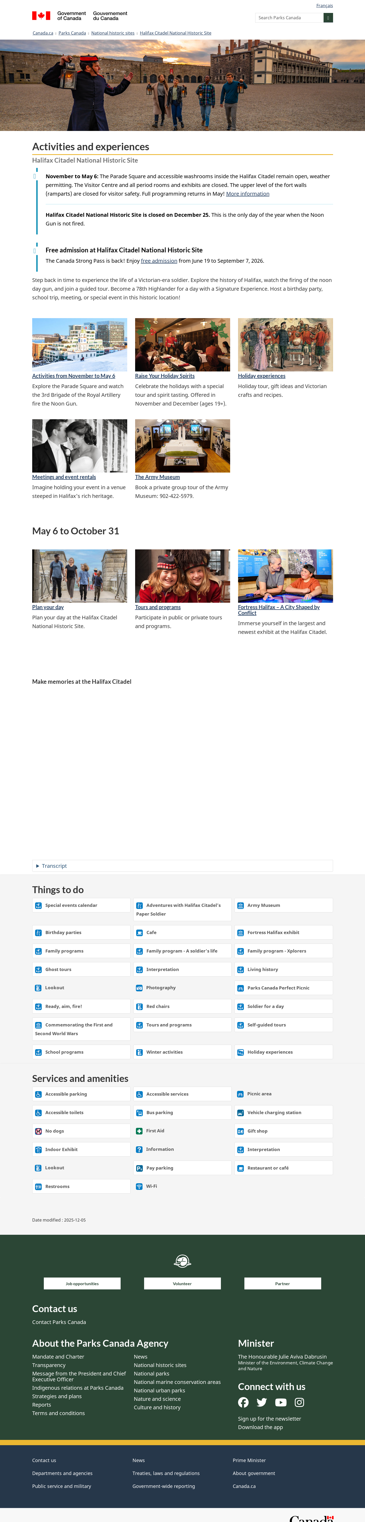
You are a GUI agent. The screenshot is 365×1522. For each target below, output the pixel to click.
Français (324, 5)
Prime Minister (249, 1460)
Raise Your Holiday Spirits (165, 376)
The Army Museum (157, 477)
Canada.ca (43, 33)
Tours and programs (158, 607)
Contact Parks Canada (59, 1322)
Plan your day (48, 607)
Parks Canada (72, 33)
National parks (151, 1373)
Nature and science (157, 1398)
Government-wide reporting (163, 1486)
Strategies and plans (57, 1396)
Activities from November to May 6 (73, 376)
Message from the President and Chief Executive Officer (79, 1376)
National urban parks (159, 1390)
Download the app (260, 1427)
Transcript (54, 865)
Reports (41, 1404)
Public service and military (61, 1486)
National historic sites (113, 33)
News (141, 1356)
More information (247, 193)
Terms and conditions (58, 1413)
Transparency (48, 1365)
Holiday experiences (262, 376)
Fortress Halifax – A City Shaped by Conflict (279, 610)
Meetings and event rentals (64, 477)
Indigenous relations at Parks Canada (78, 1387)
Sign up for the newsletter (269, 1418)
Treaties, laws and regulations (166, 1473)
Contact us (44, 1460)
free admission (159, 260)
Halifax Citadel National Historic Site (175, 33)
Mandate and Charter (58, 1356)
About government (254, 1473)
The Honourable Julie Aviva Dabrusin (285, 1362)
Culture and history (157, 1407)
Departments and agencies (62, 1473)
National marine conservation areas (177, 1382)
